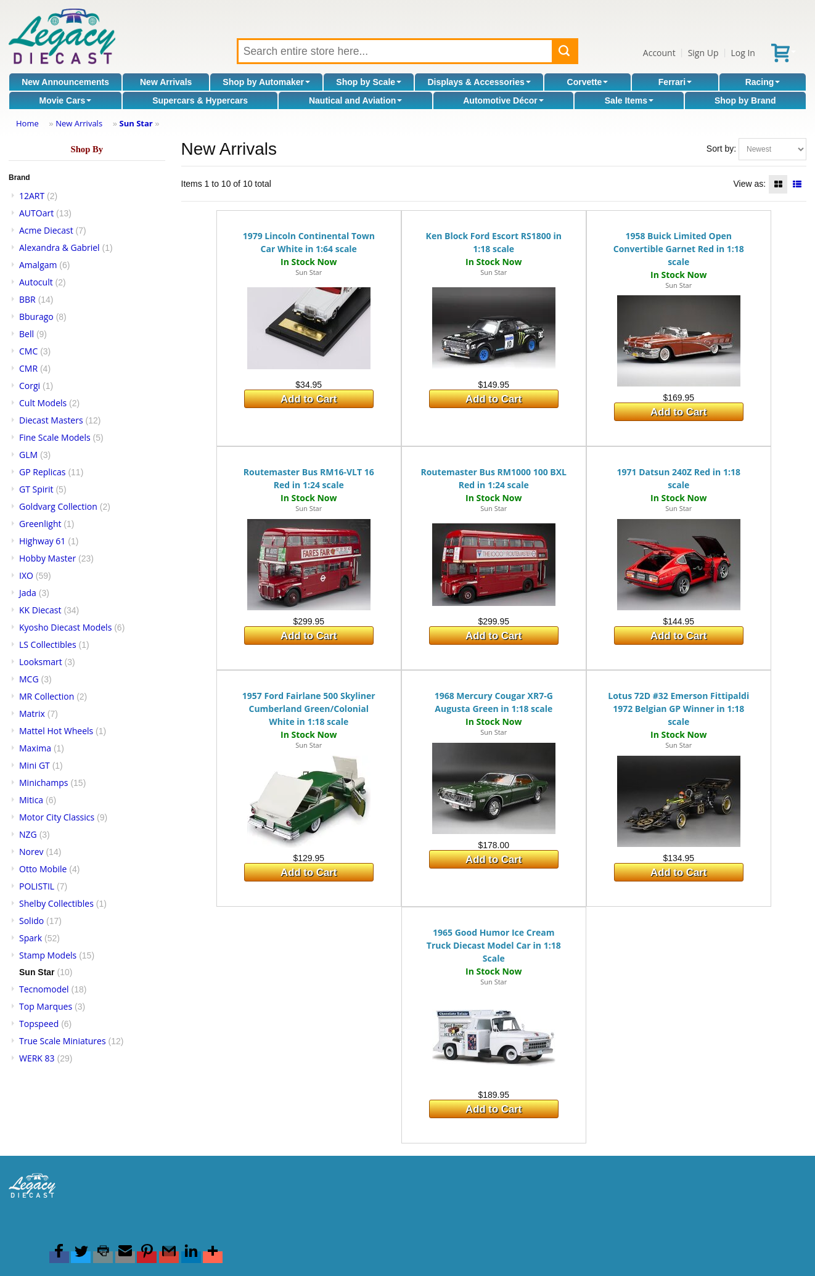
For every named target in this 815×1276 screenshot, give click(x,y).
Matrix (32, 713)
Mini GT (34, 765)
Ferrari (675, 82)
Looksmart (40, 662)
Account (659, 53)
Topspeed (39, 1023)
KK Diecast (40, 610)
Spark (30, 938)
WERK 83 (37, 1058)
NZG (28, 834)
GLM (28, 454)
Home (27, 123)
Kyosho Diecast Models (65, 627)
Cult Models (43, 403)
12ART (31, 196)
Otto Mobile (43, 869)
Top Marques (45, 1006)
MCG (29, 679)
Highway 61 (42, 541)
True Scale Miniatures (62, 1041)
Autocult (36, 282)
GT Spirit (36, 489)
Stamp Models (47, 955)
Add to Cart (309, 399)
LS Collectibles (47, 644)
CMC (28, 351)
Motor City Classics (56, 817)
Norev (31, 851)
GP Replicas (42, 472)
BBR (27, 299)
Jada (27, 593)
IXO (26, 575)
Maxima (35, 748)
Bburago (36, 316)
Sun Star (136, 123)
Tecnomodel (44, 989)
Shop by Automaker (266, 82)
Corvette (587, 82)
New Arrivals (166, 82)
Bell (26, 334)
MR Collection (46, 696)
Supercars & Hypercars (200, 100)
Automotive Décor (503, 100)
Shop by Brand (745, 100)
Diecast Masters (51, 420)
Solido (31, 920)
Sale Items (629, 100)
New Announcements (65, 82)
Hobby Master (47, 558)
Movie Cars (65, 100)
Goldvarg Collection (58, 506)
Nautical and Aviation (355, 100)
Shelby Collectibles (56, 903)
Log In (743, 53)
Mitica (31, 800)
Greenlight (40, 524)
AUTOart (36, 213)
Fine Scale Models (55, 437)
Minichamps (43, 782)
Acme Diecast (46, 230)
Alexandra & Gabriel (59, 247)
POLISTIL (36, 886)
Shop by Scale (368, 82)
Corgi (29, 385)
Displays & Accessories (478, 82)
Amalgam (38, 265)
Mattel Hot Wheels (56, 731)
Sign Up (703, 53)
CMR (28, 368)
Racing (762, 82)
